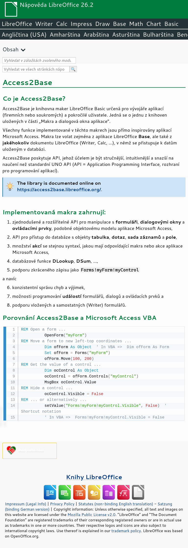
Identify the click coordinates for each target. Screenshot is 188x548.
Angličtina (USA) (24, 34)
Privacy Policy (62, 503)
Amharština (64, 34)
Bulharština (158, 34)
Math (136, 24)
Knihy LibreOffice (94, 476)
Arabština (96, 34)
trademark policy (126, 530)
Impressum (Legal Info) (25, 503)
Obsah (10, 49)
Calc (62, 24)
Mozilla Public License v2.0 (92, 514)
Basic (171, 24)
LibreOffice (16, 24)
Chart (153, 24)
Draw (102, 24)
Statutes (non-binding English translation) (115, 503)
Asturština (126, 34)
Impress (81, 24)
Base (119, 24)
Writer (44, 24)
